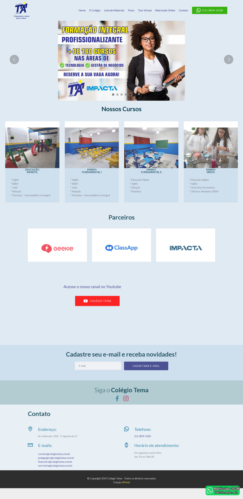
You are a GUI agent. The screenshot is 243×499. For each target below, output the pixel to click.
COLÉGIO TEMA (97, 305)
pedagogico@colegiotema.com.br (56, 464)
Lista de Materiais (114, 10)
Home (82, 10)
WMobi (126, 485)
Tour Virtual (145, 10)
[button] (14, 59)
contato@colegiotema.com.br (54, 460)
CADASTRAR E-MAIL (146, 369)
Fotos (131, 10)
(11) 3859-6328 (209, 10)
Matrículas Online (165, 10)
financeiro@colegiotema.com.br (55, 468)
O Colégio (95, 10)
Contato (183, 10)
